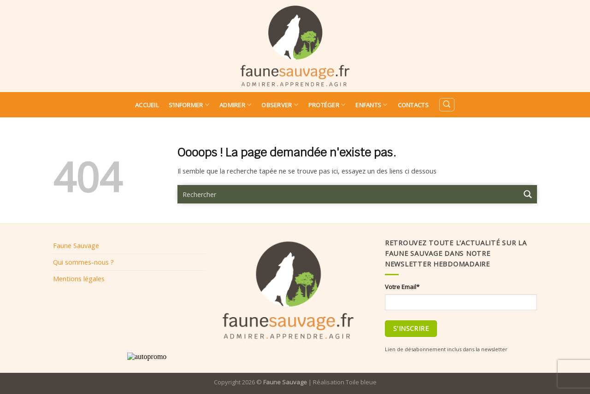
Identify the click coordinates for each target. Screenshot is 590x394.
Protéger (327, 104)
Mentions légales (79, 278)
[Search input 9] (348, 194)
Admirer (235, 104)
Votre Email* (402, 287)
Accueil (147, 105)
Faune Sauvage (76, 245)
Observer (279, 104)
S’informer (189, 104)
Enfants (371, 104)
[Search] (446, 104)
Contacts (413, 105)
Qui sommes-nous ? (83, 262)
